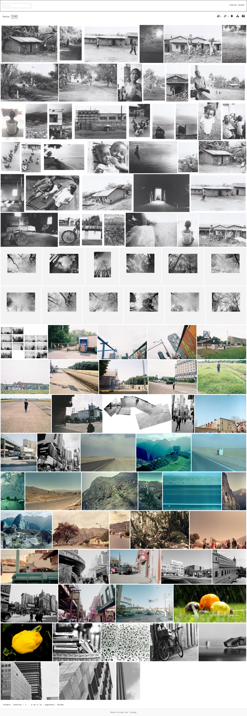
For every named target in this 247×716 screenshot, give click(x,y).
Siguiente (49, 705)
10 (34, 705)
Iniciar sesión (237, 5)
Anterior (18, 705)
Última (60, 705)
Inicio (6, 17)
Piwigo (133, 712)
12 (41, 705)
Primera (6, 705)
